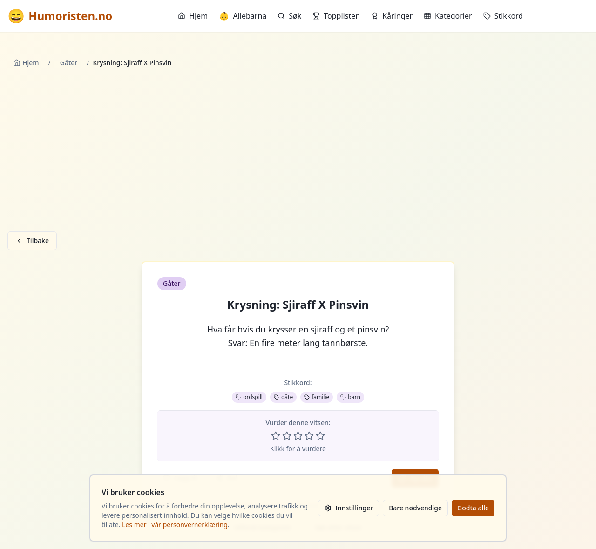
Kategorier (448, 16)
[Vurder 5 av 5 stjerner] (320, 435)
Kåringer (392, 16)
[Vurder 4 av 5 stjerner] (309, 435)
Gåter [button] (172, 283)
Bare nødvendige (415, 507)
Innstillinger (348, 507)
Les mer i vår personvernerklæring (175, 524)
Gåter (69, 62)
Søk (289, 16)
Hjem (193, 16)
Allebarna (242, 15)
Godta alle (473, 507)
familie (316, 397)
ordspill (249, 397)
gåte (283, 397)
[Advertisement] (298, 151)
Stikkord (503, 16)
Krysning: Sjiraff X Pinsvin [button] (298, 305)
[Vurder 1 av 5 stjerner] (275, 435)
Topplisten (336, 16)
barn (350, 397)
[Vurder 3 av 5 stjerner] (298, 435)
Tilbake (32, 240)
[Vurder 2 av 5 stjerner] (286, 435)
